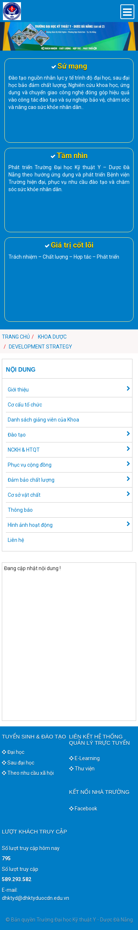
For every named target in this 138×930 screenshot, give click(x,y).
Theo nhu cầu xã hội (28, 773)
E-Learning (84, 758)
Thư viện (82, 769)
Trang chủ (16, 337)
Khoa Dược (52, 337)
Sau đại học (18, 763)
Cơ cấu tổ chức (25, 405)
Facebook (83, 809)
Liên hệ (16, 540)
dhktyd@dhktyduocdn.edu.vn (35, 898)
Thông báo (20, 510)
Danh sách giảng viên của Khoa (43, 420)
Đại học (13, 752)
